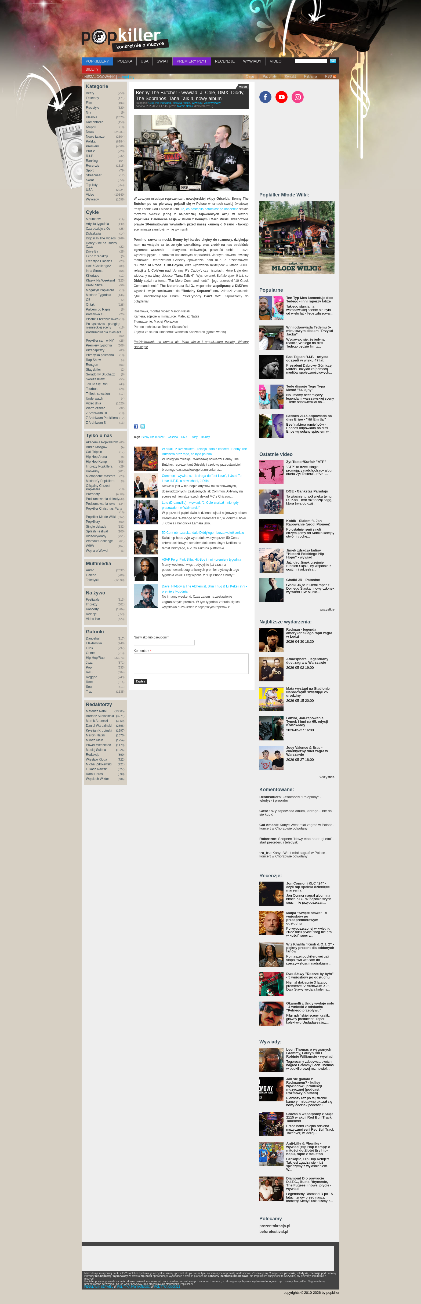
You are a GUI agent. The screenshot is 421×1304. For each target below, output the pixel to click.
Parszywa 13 (95, 314)
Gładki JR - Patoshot (303, 580)
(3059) (120, 720)
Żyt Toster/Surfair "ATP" (306, 462)
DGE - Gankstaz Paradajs (307, 491)
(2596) (120, 725)
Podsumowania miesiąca (104, 332)
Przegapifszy (95, 350)
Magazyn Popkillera (100, 290)
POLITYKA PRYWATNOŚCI (134, 1286)
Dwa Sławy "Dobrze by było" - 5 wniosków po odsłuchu (309, 975)
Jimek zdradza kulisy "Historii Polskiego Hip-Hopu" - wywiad (305, 553)
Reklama (310, 76)
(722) (121, 759)
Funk (89, 648)
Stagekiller (93, 369)
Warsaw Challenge (99, 541)
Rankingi (92, 161)
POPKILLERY (97, 61)
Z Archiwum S (96, 423)
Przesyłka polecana (100, 355)
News (90, 132)
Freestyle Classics (99, 261)
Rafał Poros (94, 774)
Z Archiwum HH (97, 413)
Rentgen (92, 365)
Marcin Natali (95, 735)
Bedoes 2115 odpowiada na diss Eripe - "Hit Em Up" (309, 417)
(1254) (120, 740)
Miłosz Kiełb (94, 740)
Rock (89, 682)
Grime (90, 653)
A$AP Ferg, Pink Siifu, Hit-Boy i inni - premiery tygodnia (201, 559)
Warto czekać (95, 408)
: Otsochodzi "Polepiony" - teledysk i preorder (290, 798)
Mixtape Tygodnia (98, 295)
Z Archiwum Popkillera (102, 418)
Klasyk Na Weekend (100, 280)
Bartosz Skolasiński (100, 716)
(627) (121, 769)
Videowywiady (96, 536)
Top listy (91, 185)
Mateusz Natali (96, 711)
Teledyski (92, 580)
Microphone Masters (100, 476)
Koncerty (92, 609)
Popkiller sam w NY (100, 340)
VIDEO (276, 61)
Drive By (92, 251)
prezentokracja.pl (274, 1226)
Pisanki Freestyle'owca (102, 319)
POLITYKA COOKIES (167, 1286)
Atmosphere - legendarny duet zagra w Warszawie (307, 660)
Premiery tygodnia (99, 345)
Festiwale (93, 599)
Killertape (92, 275)
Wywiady (92, 199)
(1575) (120, 735)
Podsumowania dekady (102, 499)
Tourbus (91, 389)
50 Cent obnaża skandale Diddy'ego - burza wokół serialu (203, 533)
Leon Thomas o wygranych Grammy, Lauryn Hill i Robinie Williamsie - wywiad (309, 1052)
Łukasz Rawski (96, 769)
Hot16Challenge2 (98, 266)
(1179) (120, 745)
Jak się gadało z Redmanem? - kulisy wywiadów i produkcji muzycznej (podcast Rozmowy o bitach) (304, 1086)
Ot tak (90, 304)
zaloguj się (126, 77)
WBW (90, 546)
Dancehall (93, 638)
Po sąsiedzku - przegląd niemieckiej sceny (103, 325)
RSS (328, 76)
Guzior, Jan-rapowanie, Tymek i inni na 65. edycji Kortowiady (307, 721)
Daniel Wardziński (99, 726)
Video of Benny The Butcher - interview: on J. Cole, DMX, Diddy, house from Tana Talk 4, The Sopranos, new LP (191, 387)
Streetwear (93, 175)
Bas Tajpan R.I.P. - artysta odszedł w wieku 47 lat (307, 358)
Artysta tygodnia (97, 224)
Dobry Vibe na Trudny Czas (101, 245)
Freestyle (92, 107)
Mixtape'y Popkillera (100, 481)
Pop (89, 667)
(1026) (120, 749)
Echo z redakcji (97, 256)
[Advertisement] (210, 15)
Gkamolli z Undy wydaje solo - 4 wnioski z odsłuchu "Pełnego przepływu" (310, 1006)
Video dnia (93, 403)
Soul (89, 687)
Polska (91, 141)
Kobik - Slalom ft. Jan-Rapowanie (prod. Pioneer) (308, 522)
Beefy (90, 93)
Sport (90, 170)
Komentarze (94, 122)
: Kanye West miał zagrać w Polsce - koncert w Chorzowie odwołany (297, 826)
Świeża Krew (95, 379)
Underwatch (94, 398)
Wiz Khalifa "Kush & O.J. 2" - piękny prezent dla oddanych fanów (310, 947)
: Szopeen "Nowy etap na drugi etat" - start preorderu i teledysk (296, 840)
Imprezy (91, 604)
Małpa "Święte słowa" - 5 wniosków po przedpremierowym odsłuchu (306, 918)
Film (89, 103)
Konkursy (92, 471)
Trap (89, 691)
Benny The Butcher (152, 437)
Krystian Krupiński (99, 730)
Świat (90, 180)
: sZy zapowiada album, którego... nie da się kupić (295, 812)
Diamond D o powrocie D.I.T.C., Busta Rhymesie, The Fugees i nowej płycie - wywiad (308, 1183)
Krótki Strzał (94, 285)
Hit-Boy (205, 437)
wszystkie (327, 609)
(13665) (119, 711)
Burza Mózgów (96, 447)
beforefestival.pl (273, 1231)
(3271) (120, 716)
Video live (93, 619)
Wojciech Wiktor (97, 779)
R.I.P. (89, 156)
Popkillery (93, 522)
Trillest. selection (98, 394)
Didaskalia (93, 233)
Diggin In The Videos (101, 238)
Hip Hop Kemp (96, 461)
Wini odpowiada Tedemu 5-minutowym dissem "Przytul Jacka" (309, 330)
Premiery (92, 146)
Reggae (91, 677)
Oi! (88, 300)
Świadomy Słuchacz (100, 374)
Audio (90, 570)
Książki (91, 127)
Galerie (91, 575)
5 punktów (93, 219)
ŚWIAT (162, 61)
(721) (121, 764)
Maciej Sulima (96, 750)
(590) (121, 774)
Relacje (91, 614)
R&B (89, 672)
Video (90, 194)
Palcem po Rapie (98, 309)
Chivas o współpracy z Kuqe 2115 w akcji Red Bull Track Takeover (309, 1117)
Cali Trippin (94, 452)
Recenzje (92, 165)
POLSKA (124, 61)
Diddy (194, 437)
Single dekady (96, 526)
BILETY (92, 69)
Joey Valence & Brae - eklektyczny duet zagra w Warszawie (307, 751)
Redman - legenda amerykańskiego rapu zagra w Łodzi (309, 632)
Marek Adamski (97, 721)
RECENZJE (225, 61)
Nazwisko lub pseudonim (151, 637)
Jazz (89, 662)
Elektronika (94, 643)
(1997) (120, 730)
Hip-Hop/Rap (95, 658)
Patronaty (270, 76)
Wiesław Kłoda (96, 759)
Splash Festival (97, 531)
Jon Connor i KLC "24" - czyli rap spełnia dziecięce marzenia (308, 886)
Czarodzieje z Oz (98, 229)
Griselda (173, 437)
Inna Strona (94, 271)
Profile (90, 151)
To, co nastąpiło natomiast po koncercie (209, 209)
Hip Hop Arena (96, 457)
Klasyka (91, 117)
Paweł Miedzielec (98, 745)
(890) (121, 754)
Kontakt (290, 76)
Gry (88, 112)
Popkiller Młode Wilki (101, 517)
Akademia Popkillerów (102, 442)
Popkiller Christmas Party (104, 508)
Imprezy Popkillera (99, 466)
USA (144, 61)
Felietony (92, 98)
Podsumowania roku (100, 504)
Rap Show (93, 360)
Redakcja (92, 755)
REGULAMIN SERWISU (99, 1286)
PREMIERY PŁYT (192, 61)
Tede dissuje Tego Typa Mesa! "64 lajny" (305, 388)
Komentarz (142, 651)
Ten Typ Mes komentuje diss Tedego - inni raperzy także (309, 299)
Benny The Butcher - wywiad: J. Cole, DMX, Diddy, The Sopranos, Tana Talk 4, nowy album (190, 95)
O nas (250, 76)
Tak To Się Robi (97, 384)
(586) (121, 778)
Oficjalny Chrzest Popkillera (98, 487)
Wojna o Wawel (97, 551)
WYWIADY (252, 61)
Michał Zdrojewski (98, 764)
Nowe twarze (95, 136)
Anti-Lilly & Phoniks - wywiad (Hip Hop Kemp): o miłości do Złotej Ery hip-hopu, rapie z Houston (308, 1148)
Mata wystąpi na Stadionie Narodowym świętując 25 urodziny (308, 691)
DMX (184, 437)
